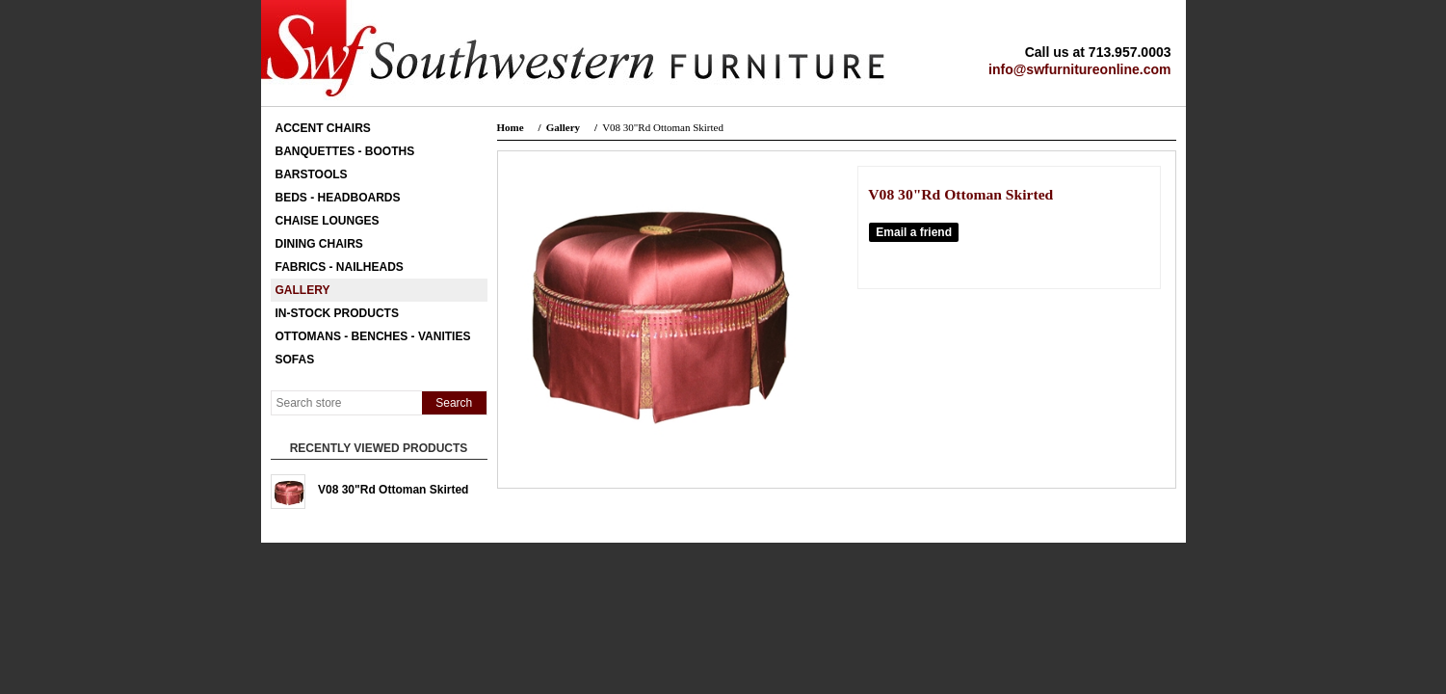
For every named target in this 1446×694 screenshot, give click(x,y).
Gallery (303, 290)
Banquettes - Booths (345, 151)
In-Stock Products (337, 313)
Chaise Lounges (328, 220)
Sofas (295, 359)
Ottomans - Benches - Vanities (373, 336)
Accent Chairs (323, 128)
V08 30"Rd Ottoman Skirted (393, 489)
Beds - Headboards (338, 197)
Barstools (312, 174)
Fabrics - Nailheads (340, 267)
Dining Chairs (319, 244)
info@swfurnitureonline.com (1079, 69)
